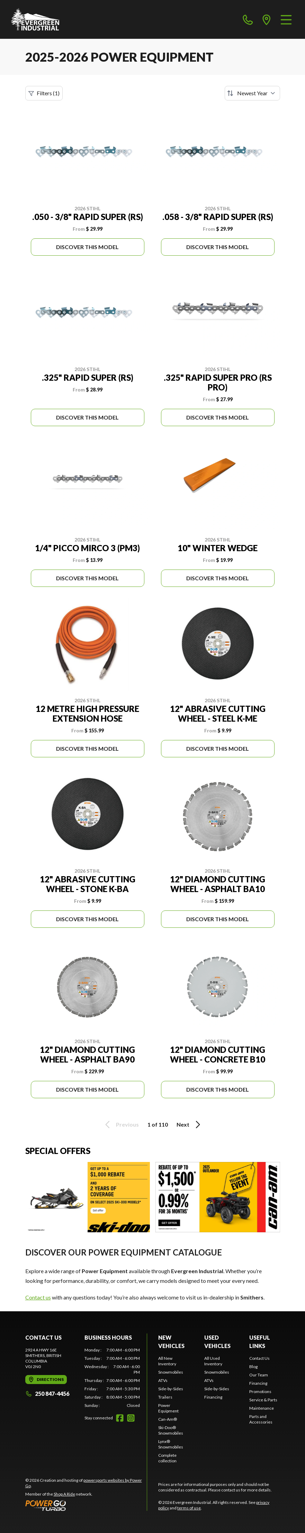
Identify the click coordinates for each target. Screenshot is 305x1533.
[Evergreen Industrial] (35, 19)
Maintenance (261, 1408)
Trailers (165, 1397)
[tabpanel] (112, 1377)
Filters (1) (44, 93)
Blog (253, 1366)
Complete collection (167, 1458)
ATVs (163, 1380)
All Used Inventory (213, 1361)
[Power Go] (86, 1505)
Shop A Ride (64, 1494)
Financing (213, 1397)
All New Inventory (167, 1361)
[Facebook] (120, 1418)
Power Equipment (168, 1408)
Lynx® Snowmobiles (170, 1444)
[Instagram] (131, 1418)
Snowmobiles (170, 1372)
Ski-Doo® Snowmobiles (170, 1430)
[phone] (247, 19)
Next (190, 1124)
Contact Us (259, 1358)
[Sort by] (252, 93)
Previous (121, 1124)
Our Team (258, 1374)
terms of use (189, 1507)
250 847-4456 (47, 1393)
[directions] (266, 19)
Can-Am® (167, 1419)
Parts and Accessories (260, 1419)
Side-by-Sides (170, 1388)
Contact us (38, 1297)
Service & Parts (263, 1399)
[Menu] (286, 19)
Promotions (260, 1391)
